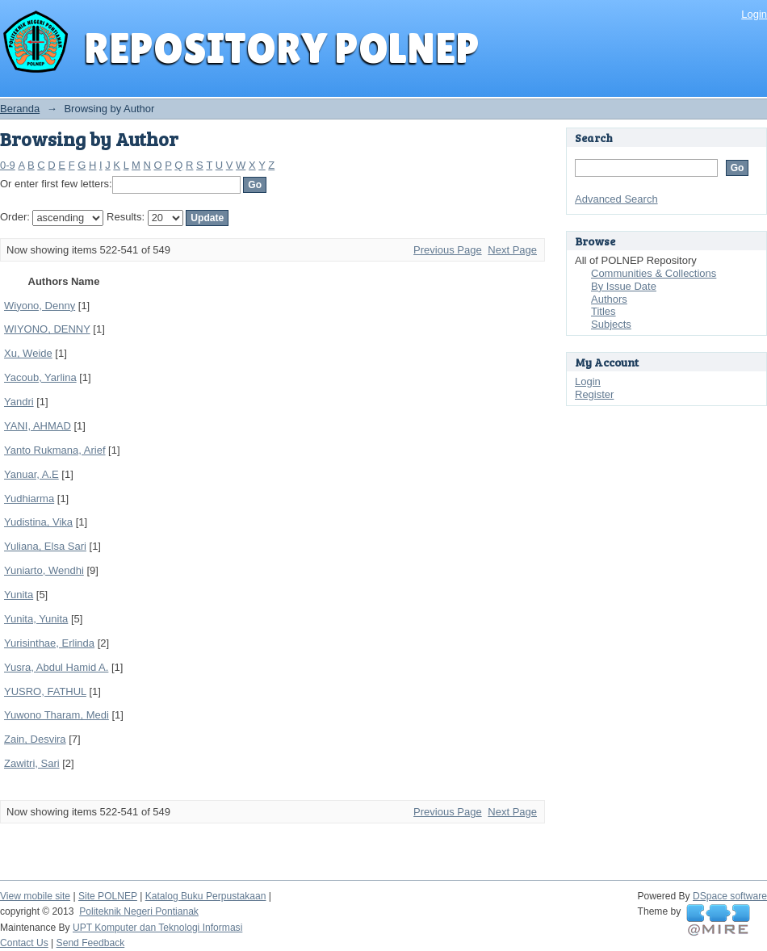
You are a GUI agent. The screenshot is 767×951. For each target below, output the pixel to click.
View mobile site (35, 896)
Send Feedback (91, 943)
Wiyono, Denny (39, 306)
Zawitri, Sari (32, 763)
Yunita (18, 595)
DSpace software (730, 896)
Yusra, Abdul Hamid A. (56, 667)
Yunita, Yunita (36, 619)
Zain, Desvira (35, 739)
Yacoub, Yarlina (40, 377)
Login (754, 14)
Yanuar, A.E (31, 474)
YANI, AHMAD (37, 426)
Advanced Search (616, 199)
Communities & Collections (653, 273)
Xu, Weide (28, 353)
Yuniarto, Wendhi (44, 570)
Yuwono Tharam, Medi (56, 715)
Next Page (512, 250)
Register (594, 394)
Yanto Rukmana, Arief (55, 450)
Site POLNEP (107, 896)
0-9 (7, 165)
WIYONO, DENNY (47, 329)
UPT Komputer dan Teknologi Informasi (157, 927)
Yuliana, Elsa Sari (45, 546)
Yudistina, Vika (38, 522)
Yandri (19, 402)
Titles (603, 311)
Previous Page (447, 250)
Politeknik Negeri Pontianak (139, 911)
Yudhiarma (29, 498)
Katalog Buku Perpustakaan (205, 896)
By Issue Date (623, 286)
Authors (609, 299)
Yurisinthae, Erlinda (49, 643)
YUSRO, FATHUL (45, 691)
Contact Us (24, 943)
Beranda (20, 109)
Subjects (611, 324)
